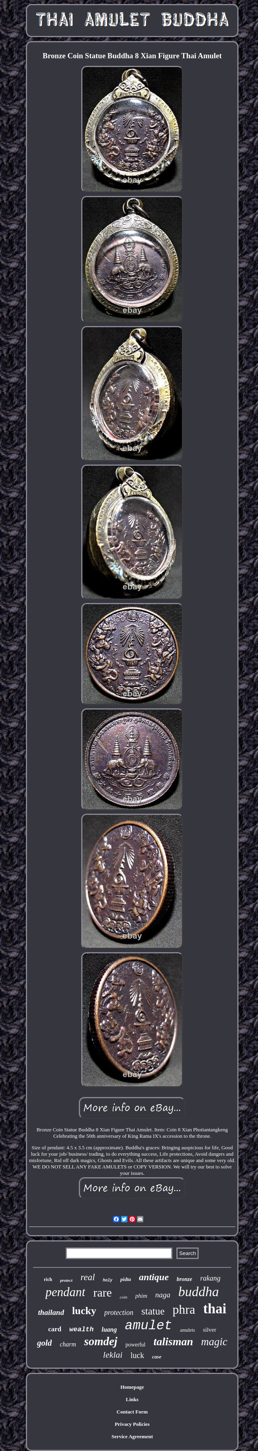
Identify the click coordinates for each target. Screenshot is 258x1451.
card (54, 1329)
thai (214, 1309)
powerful (135, 1345)
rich (48, 1279)
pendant (65, 1292)
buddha (198, 1291)
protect (66, 1280)
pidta (125, 1279)
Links (132, 1399)
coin (123, 1297)
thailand (51, 1312)
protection (118, 1313)
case (156, 1357)
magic (214, 1342)
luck (137, 1355)
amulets (187, 1330)
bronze (184, 1279)
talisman (173, 1341)
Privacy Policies (132, 1424)
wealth (81, 1329)
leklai (113, 1355)
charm (68, 1344)
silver (209, 1329)
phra (183, 1309)
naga (162, 1295)
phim (141, 1296)
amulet (148, 1326)
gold (44, 1343)
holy (107, 1280)
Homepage (132, 1387)
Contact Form (132, 1412)
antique (154, 1277)
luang (109, 1329)
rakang (210, 1278)
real (87, 1277)
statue (152, 1311)
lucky (84, 1311)
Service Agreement (132, 1436)
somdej (100, 1341)
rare (102, 1292)
